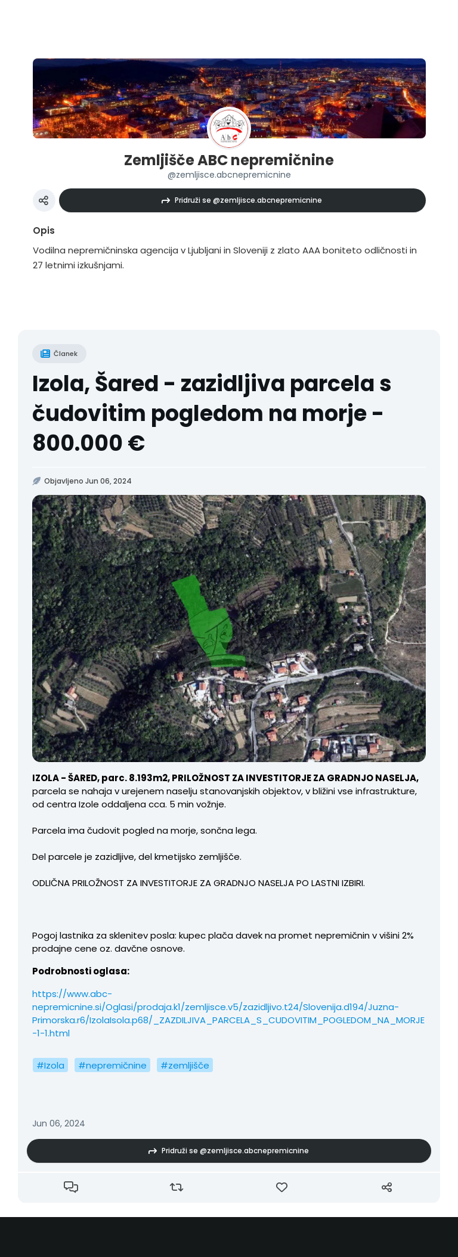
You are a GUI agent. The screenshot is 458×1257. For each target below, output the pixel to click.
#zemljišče (184, 1065)
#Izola (50, 1065)
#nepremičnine (112, 1065)
